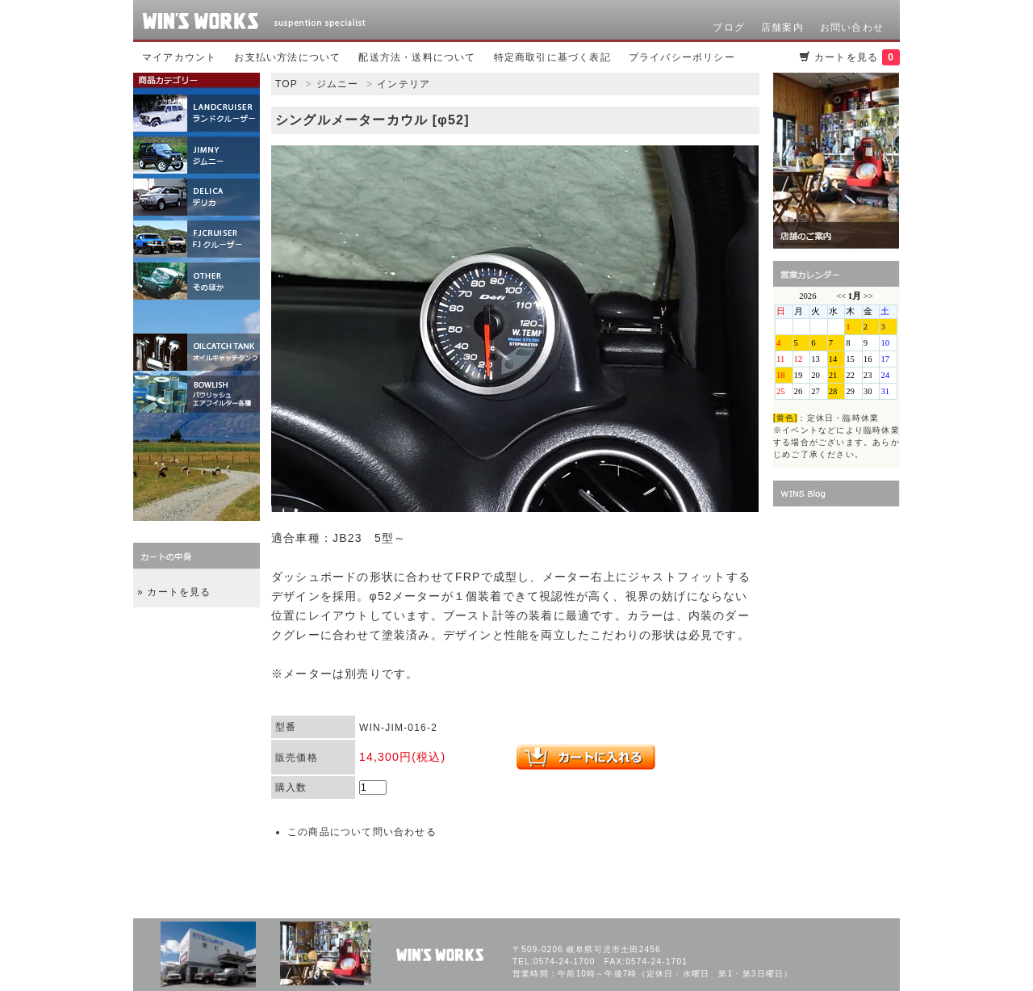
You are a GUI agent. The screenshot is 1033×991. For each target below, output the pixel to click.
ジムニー (337, 84)
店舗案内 (782, 27)
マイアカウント (179, 57)
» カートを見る (174, 592)
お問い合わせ (852, 27)
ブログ (729, 27)
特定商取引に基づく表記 (552, 57)
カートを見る (857, 57)
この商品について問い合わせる (362, 832)
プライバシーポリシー (682, 57)
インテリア (403, 84)
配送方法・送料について (416, 57)
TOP (286, 84)
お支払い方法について (287, 57)
